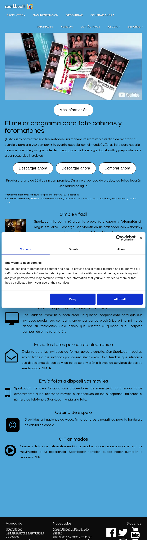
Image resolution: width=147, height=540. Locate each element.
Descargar (74, 15)
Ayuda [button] (114, 26)
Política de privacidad (19, 533)
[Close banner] (141, 238)
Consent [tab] (25, 249)
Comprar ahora (102, 15)
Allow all (120, 299)
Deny (72, 299)
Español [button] (135, 26)
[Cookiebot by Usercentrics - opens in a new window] (119, 238)
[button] (16, 15)
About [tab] (121, 249)
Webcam (35, 198)
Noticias (67, 26)
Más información (45, 15)
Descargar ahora (33, 168)
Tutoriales (44, 26)
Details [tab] (73, 249)
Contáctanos (90, 26)
